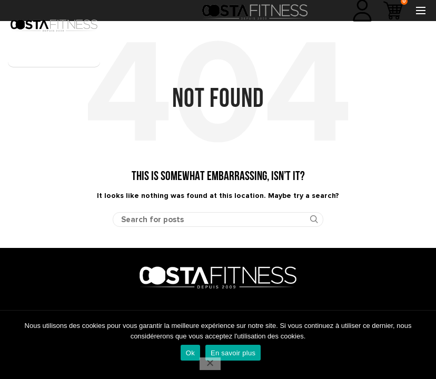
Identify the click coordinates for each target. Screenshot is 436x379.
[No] (210, 363)
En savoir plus (233, 353)
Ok (190, 353)
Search (309, 219)
